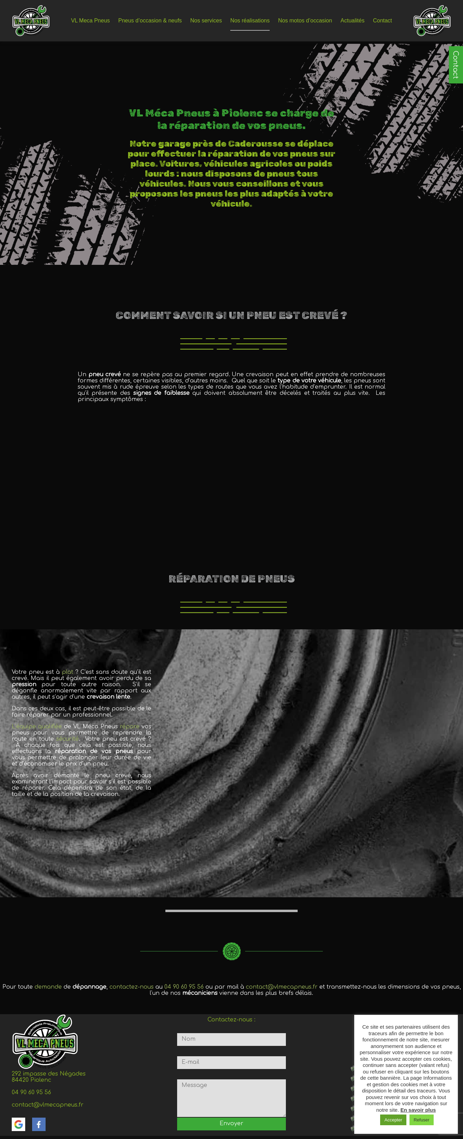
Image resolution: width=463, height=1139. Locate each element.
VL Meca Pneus (90, 20)
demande (49, 987)
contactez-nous (131, 987)
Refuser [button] (422, 1119)
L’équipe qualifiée (37, 726)
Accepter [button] (393, 1119)
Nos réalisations (250, 20)
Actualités (352, 20)
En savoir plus (418, 1110)
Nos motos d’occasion (305, 20)
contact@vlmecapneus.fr (282, 987)
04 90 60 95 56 (184, 987)
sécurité (67, 739)
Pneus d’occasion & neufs (150, 20)
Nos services (206, 20)
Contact (456, 65)
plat (68, 672)
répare (131, 726)
